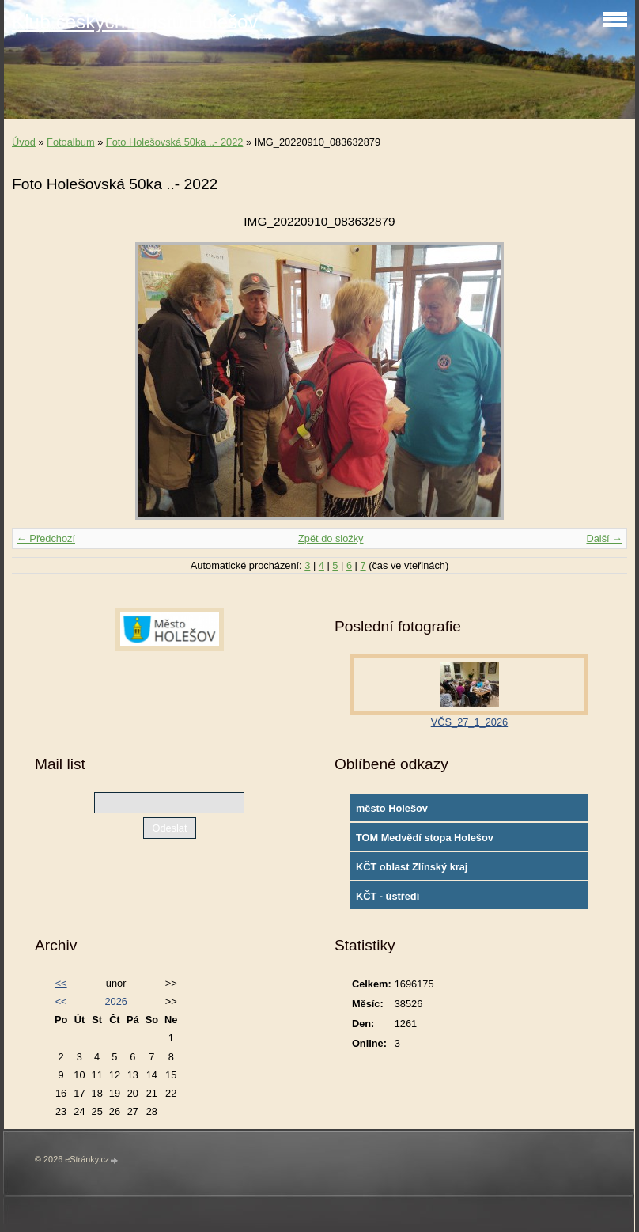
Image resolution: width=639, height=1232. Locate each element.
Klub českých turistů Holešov (135, 21)
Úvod (24, 142)
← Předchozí (46, 538)
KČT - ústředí (387, 896)
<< (61, 983)
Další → (604, 538)
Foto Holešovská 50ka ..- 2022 (175, 142)
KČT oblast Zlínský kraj (412, 867)
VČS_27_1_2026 (469, 722)
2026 (115, 1001)
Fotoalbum (70, 142)
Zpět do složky (331, 538)
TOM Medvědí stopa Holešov (424, 837)
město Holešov (392, 808)
